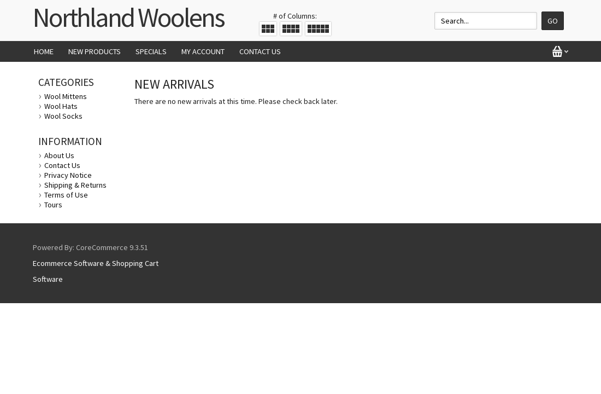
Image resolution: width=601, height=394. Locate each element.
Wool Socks (63, 116)
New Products (94, 51)
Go (552, 21)
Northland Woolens (128, 17)
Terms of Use (66, 195)
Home (44, 51)
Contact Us (260, 51)
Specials (151, 51)
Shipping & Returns (75, 185)
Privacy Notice (68, 175)
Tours (53, 205)
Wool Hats (61, 106)
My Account (203, 51)
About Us (59, 155)
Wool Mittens (65, 96)
